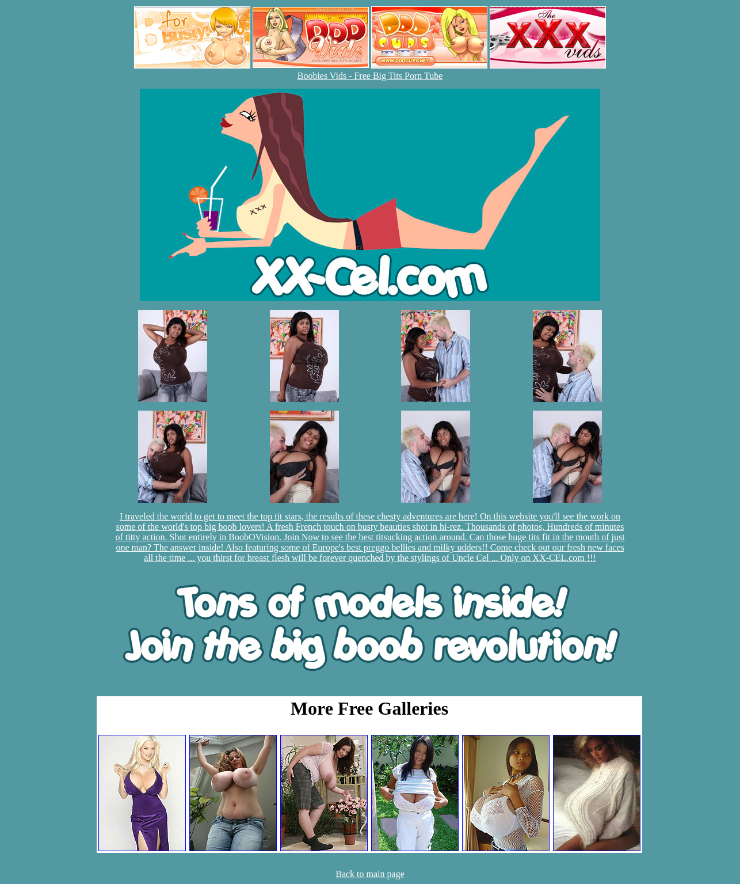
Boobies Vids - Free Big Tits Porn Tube (370, 76)
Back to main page (370, 874)
